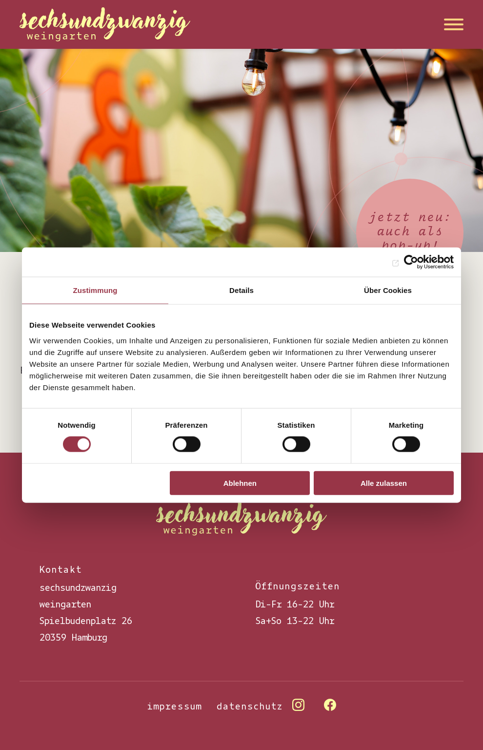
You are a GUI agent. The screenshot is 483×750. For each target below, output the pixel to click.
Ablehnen (240, 483)
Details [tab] (241, 290)
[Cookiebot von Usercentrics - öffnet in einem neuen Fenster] (411, 262)
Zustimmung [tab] (95, 290)
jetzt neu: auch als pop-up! (409, 231)
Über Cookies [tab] (388, 290)
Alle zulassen (384, 483)
